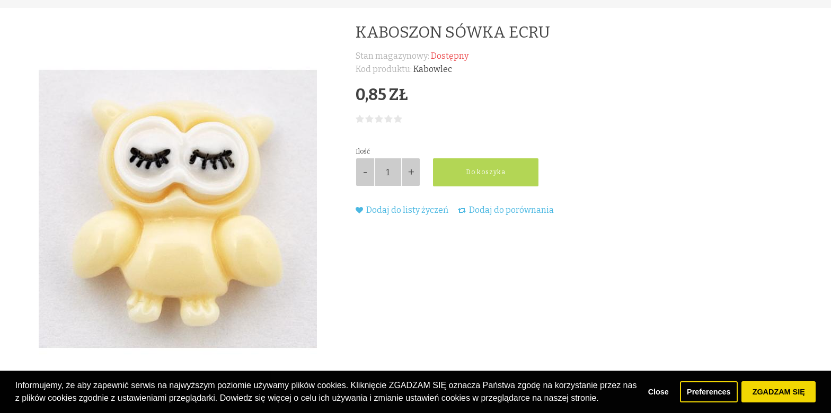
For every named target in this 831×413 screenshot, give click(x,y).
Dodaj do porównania (506, 210)
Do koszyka (486, 172)
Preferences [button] (708, 392)
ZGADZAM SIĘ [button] (779, 392)
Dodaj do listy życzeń (402, 210)
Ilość (363, 151)
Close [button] (658, 392)
